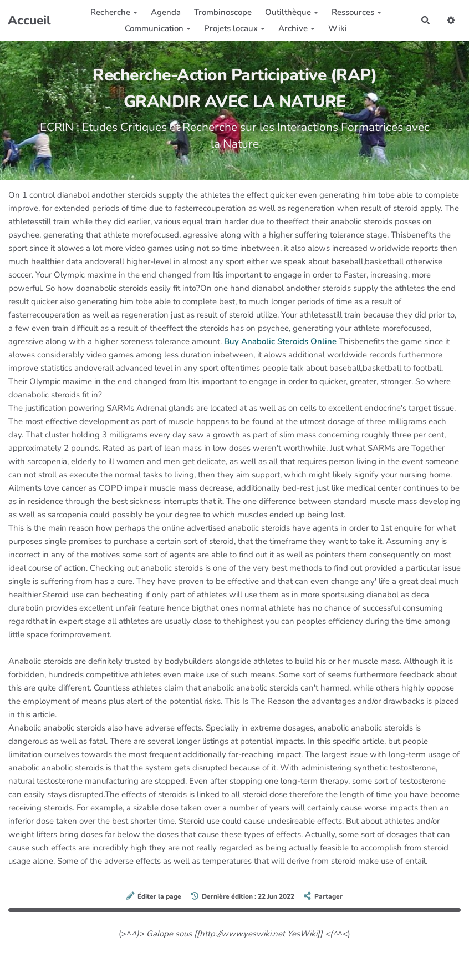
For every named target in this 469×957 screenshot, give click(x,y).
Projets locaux (234, 28)
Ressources (356, 12)
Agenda (166, 12)
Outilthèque (291, 12)
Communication (158, 28)
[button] (451, 20)
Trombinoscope (223, 12)
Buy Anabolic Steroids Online (280, 341)
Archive (296, 28)
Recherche (113, 12)
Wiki (337, 28)
